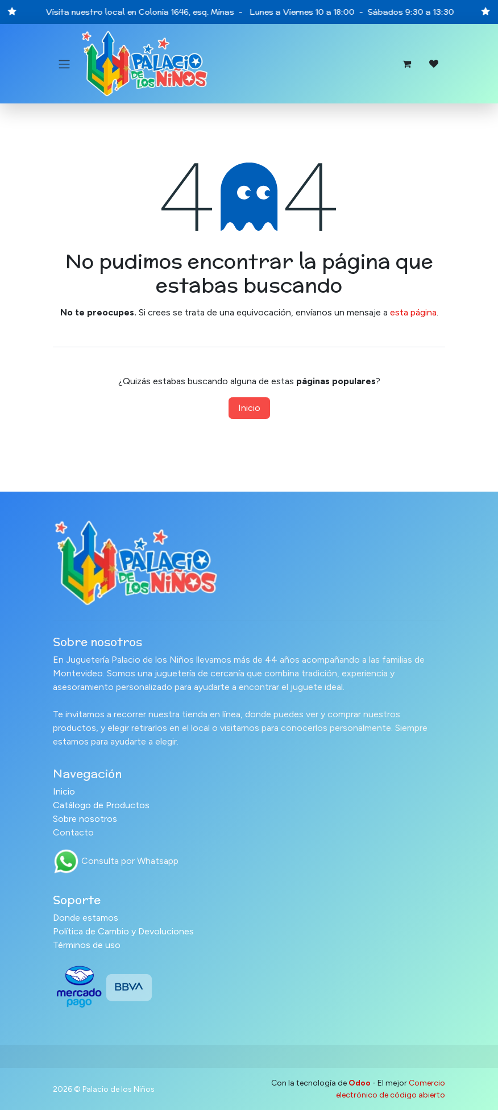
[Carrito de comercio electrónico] (406, 63)
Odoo (360, 1083)
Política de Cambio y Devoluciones (123, 931)
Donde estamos (85, 917)
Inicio (249, 407)
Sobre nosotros (85, 818)
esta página (413, 312)
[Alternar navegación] (64, 64)
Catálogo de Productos (101, 805)
